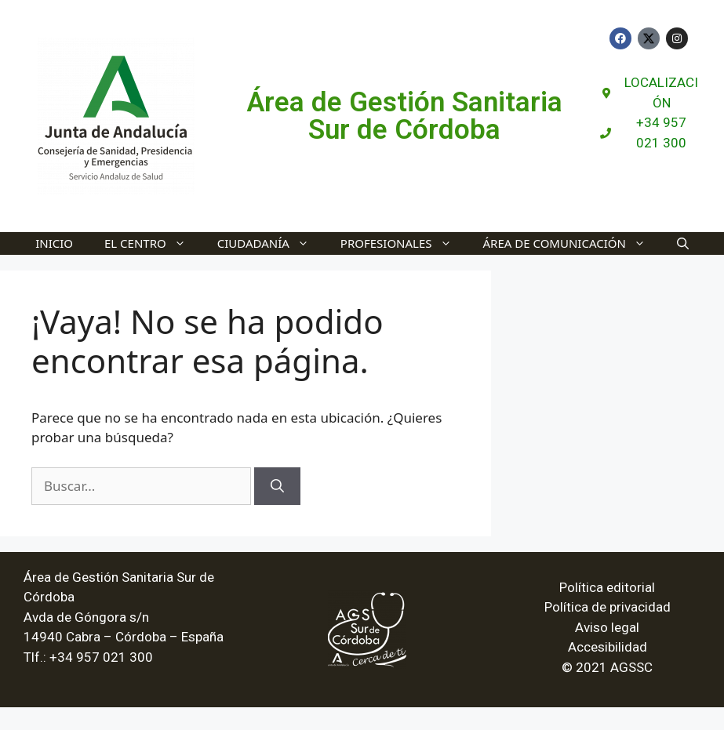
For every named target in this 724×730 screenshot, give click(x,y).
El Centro (153, 243)
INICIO (54, 243)
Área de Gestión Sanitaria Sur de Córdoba (404, 116)
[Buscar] (277, 486)
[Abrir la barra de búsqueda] (682, 243)
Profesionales (404, 243)
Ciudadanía (271, 243)
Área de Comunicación (572, 243)
